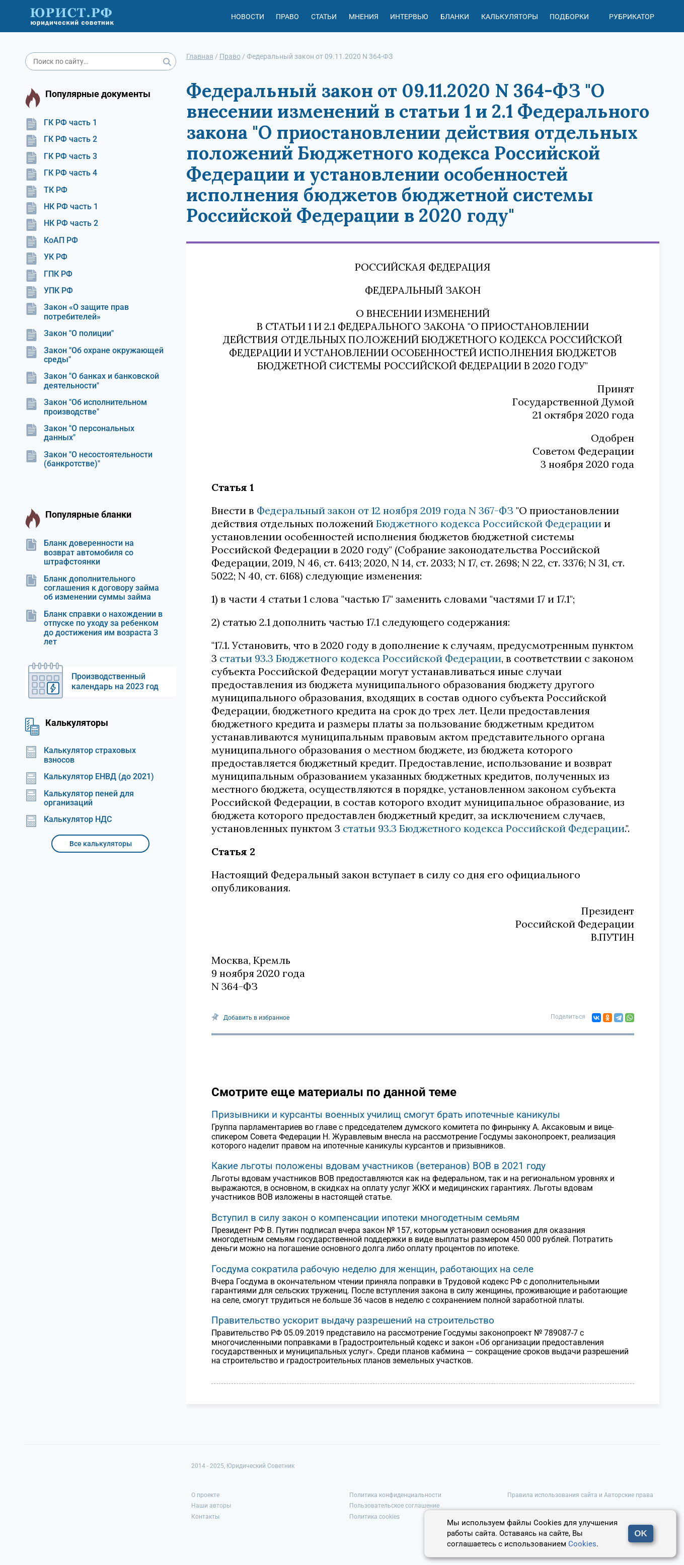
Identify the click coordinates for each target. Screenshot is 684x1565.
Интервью (409, 17)
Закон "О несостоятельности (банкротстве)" (89, 459)
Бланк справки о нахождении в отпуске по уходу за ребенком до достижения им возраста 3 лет (94, 628)
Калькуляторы (509, 17)
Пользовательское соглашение (394, 1505)
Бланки (454, 17)
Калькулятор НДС (68, 819)
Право (287, 17)
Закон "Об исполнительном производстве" (86, 407)
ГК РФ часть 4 (61, 173)
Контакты (205, 1516)
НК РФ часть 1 (61, 206)
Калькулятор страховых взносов (80, 755)
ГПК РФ (48, 274)
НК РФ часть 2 (61, 223)
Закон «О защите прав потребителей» (77, 312)
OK (640, 1533)
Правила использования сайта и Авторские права (580, 1495)
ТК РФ (46, 190)
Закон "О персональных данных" (79, 433)
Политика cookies (374, 1516)
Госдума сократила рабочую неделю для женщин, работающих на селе (372, 1269)
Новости (247, 17)
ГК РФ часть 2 (61, 139)
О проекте (205, 1495)
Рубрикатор (631, 17)
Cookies (582, 1543)
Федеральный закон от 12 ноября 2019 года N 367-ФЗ (385, 510)
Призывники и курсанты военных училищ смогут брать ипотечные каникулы (385, 1114)
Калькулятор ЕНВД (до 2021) (89, 776)
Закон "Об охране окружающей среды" (94, 355)
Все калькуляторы (100, 844)
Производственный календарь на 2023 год (115, 681)
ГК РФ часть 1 (61, 122)
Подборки (569, 17)
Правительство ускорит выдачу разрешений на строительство (352, 1320)
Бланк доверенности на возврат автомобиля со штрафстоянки (79, 552)
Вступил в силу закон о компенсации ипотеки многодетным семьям (365, 1217)
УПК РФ (49, 290)
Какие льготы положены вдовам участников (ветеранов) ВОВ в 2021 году (378, 1166)
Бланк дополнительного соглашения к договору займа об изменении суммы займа (92, 588)
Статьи (324, 17)
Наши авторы (211, 1505)
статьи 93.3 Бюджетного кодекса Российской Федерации (360, 658)
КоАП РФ (51, 240)
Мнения (363, 17)
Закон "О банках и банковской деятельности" (92, 381)
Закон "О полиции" (69, 333)
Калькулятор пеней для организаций (79, 798)
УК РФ (46, 257)
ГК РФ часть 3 (61, 156)
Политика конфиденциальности (395, 1495)
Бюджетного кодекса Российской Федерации (488, 523)
